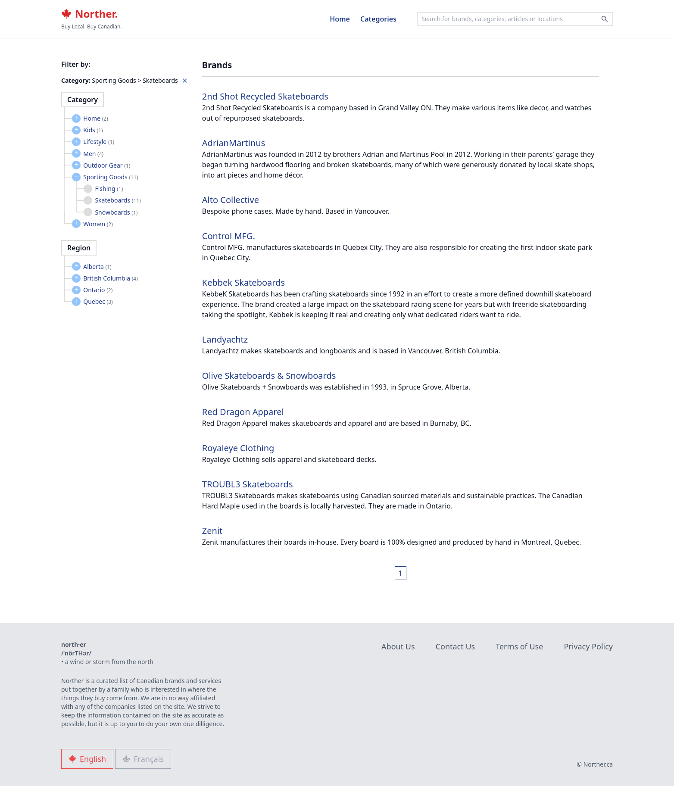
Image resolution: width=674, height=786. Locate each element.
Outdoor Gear (106, 165)
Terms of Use (519, 646)
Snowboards (116, 212)
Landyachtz (225, 339)
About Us (398, 646)
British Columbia (110, 278)
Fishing (109, 188)
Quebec (97, 301)
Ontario (97, 290)
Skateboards (117, 200)
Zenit (212, 530)
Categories (378, 19)
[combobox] (515, 19)
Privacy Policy (588, 646)
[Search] (604, 19)
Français (143, 759)
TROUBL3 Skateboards (247, 484)
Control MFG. (228, 236)
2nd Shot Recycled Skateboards (265, 96)
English (87, 759)
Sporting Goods (110, 177)
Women (98, 224)
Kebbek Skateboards (243, 282)
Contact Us (455, 646)
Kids (93, 130)
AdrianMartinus (233, 143)
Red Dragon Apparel (243, 412)
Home (340, 19)
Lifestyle (98, 141)
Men (93, 154)
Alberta (97, 266)
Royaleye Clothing (238, 448)
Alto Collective (230, 200)
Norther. (89, 14)
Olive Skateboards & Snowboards (269, 375)
